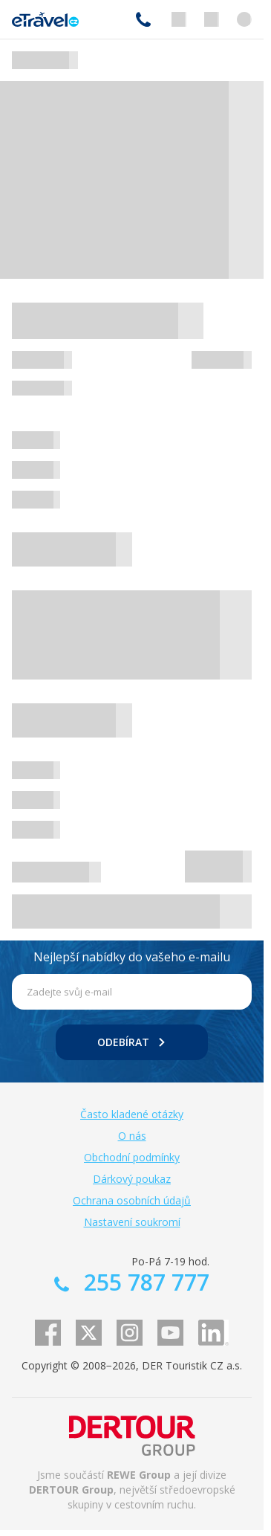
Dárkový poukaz (132, 1179)
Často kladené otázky (131, 1114)
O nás (132, 1136)
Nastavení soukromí (132, 1222)
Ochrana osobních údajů (132, 1200)
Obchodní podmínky (132, 1157)
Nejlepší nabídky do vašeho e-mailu (131, 957)
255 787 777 (143, 19)
